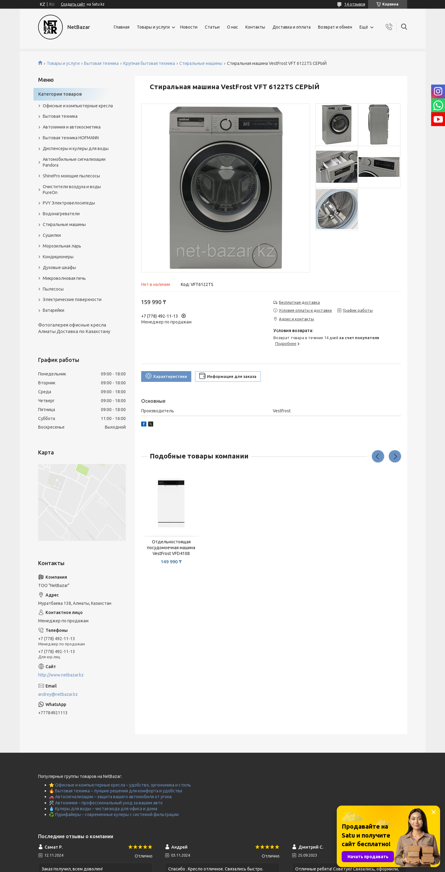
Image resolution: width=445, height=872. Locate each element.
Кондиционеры (58, 256)
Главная (121, 27)
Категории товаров (60, 94)
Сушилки (52, 235)
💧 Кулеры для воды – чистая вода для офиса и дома (103, 808)
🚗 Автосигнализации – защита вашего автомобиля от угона (110, 796)
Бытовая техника (101, 63)
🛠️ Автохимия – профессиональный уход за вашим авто (106, 802)
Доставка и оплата (291, 27)
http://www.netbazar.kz (61, 674)
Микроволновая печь (64, 278)
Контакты (255, 27)
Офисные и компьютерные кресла (78, 105)
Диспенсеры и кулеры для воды (76, 148)
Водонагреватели (61, 213)
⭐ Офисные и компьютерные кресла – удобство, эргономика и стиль (120, 785)
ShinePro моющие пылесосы (71, 175)
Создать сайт (73, 4)
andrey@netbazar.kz (58, 694)
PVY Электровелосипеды (69, 202)
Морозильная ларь (62, 246)
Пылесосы (53, 289)
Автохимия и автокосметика (72, 127)
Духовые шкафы (59, 267)
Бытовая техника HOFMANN (71, 137)
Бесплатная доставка (299, 302)
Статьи (212, 27)
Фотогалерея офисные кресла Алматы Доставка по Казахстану (74, 328)
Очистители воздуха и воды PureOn (72, 189)
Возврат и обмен (335, 27)
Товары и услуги (153, 27)
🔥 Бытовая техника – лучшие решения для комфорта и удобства (115, 790)
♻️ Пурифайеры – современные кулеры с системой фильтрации (114, 814)
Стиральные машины (200, 63)
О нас (232, 27)
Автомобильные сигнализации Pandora (74, 162)
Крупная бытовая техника (149, 63)
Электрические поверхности (72, 299)
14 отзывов (354, 4)
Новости (188, 27)
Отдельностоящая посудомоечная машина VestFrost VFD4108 (171, 547)
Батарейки (53, 310)
